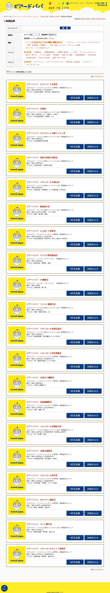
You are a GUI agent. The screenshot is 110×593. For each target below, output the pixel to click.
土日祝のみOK (31, 58)
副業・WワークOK (59, 58)
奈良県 (103, 19)
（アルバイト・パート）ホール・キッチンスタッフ (83, 42)
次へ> (102, 76)
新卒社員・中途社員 (73, 62)
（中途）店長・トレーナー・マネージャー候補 (64, 45)
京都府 (88, 19)
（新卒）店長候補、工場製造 (36, 45)
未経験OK (37, 52)
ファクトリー (87, 62)
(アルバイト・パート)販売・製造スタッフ (48, 42)
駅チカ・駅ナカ (31, 55)
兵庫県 (98, 19)
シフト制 (74, 52)
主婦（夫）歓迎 (67, 55)
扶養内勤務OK (80, 55)
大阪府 (93, 19)
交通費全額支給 (49, 52)
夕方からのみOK (44, 58)
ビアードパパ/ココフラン (55, 62)
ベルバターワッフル (33, 65)
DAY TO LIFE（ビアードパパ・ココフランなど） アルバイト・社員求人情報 (26, 16)
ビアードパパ (39, 62)
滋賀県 (83, 19)
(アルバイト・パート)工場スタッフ (38, 48)
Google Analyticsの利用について (55, 592)
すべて (28, 42)
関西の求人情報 (54, 16)
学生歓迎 (56, 55)
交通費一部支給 (63, 52)
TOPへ (4, 589)
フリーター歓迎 (44, 55)
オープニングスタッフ (87, 52)
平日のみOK (92, 55)
